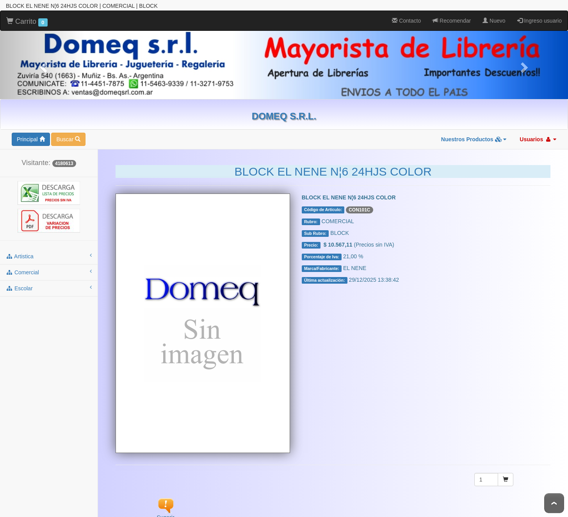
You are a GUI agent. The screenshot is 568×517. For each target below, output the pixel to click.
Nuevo (494, 21)
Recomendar (452, 21)
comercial (49, 271)
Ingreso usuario (539, 21)
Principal (31, 139)
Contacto (406, 21)
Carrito (27, 22)
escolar (49, 287)
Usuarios (538, 139)
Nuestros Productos (474, 139)
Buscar (68, 139)
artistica (49, 255)
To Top (554, 503)
